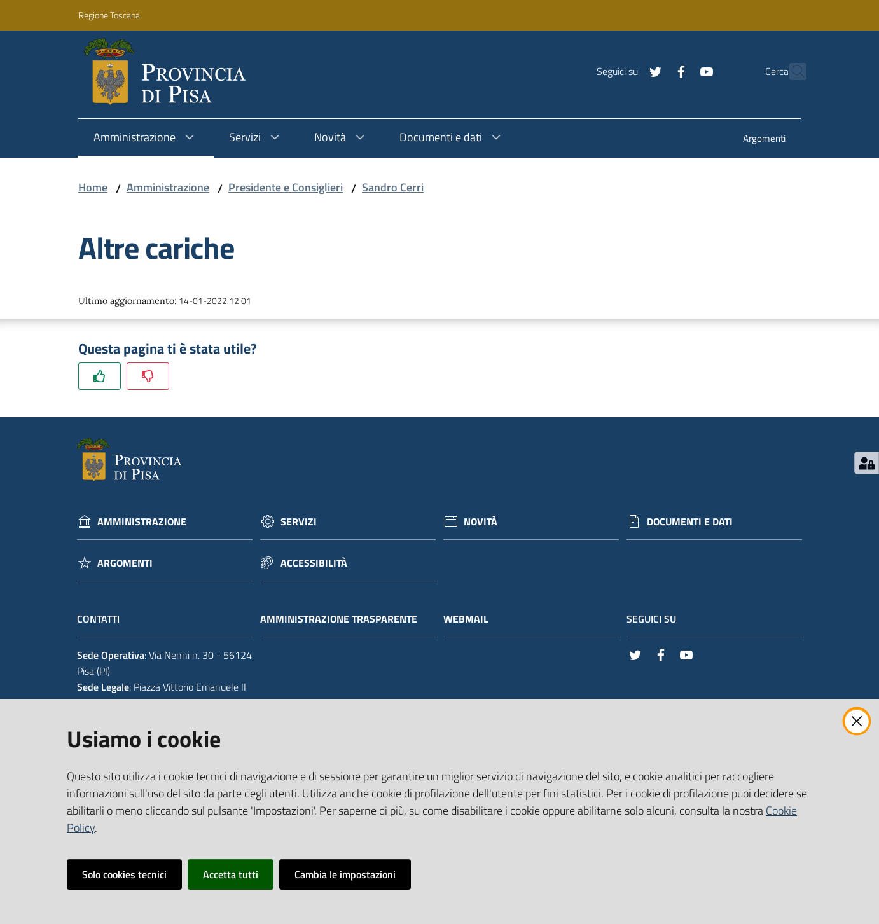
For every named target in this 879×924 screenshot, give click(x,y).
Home (92, 187)
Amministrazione (168, 187)
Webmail (472, 619)
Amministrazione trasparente (345, 619)
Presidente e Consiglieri (285, 187)
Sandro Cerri (393, 187)
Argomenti (125, 563)
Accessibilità (313, 563)
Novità (480, 521)
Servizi (298, 521)
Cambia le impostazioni (345, 874)
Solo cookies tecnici (124, 874)
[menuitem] (764, 139)
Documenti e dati (690, 521)
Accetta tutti (230, 874)
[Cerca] (791, 72)
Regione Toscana (109, 15)
